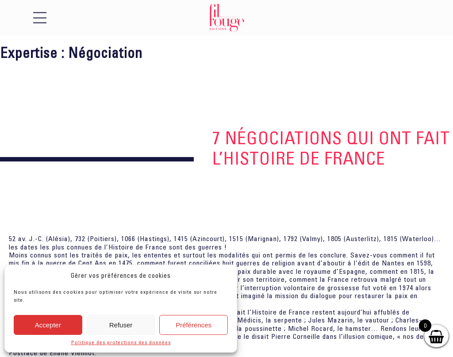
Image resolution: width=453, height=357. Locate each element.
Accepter (48, 325)
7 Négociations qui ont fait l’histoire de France (331, 148)
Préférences (193, 325)
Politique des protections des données (121, 342)
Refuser (121, 325)
